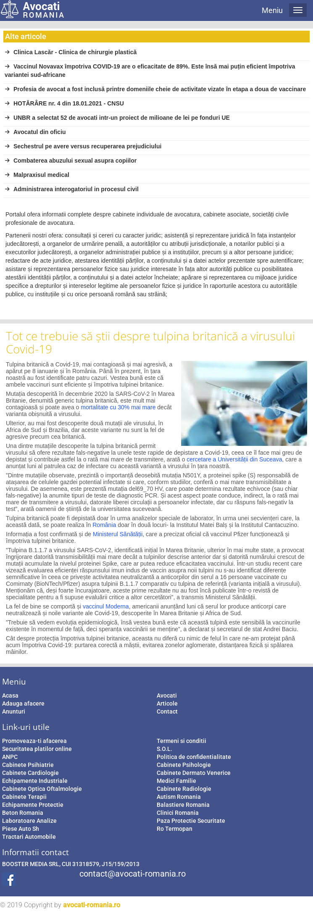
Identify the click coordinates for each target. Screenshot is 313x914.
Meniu (272, 10)
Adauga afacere (23, 703)
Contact (167, 711)
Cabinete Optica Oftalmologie (42, 789)
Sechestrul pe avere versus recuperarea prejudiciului (83, 146)
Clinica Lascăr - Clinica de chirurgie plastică (71, 52)
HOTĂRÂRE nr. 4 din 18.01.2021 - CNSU (64, 103)
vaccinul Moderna (106, 606)
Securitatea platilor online (37, 749)
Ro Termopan (174, 829)
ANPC (10, 757)
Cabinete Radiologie (184, 789)
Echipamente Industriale (35, 781)
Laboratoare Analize (29, 821)
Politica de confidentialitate (194, 757)
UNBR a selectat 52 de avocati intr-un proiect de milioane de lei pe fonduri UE (117, 117)
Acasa (10, 695)
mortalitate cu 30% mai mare (118, 407)
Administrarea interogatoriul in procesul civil (72, 189)
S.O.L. (164, 749)
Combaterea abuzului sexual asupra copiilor (71, 160)
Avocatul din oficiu (35, 132)
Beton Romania (22, 813)
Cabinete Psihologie (184, 765)
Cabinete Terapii (24, 797)
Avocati (167, 695)
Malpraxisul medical (37, 174)
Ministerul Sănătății (117, 534)
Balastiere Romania (183, 805)
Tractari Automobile (29, 837)
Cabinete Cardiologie (30, 773)
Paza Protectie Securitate (191, 821)
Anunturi (13, 711)
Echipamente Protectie (32, 805)
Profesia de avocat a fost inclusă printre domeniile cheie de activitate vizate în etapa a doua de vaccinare (155, 89)
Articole (167, 703)
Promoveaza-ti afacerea (34, 741)
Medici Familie (176, 781)
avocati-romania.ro (91, 905)
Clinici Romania (178, 813)
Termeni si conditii (181, 741)
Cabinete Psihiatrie (28, 765)
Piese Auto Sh (20, 829)
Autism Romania (179, 797)
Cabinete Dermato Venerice (194, 773)
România (104, 525)
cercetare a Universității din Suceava (234, 459)
